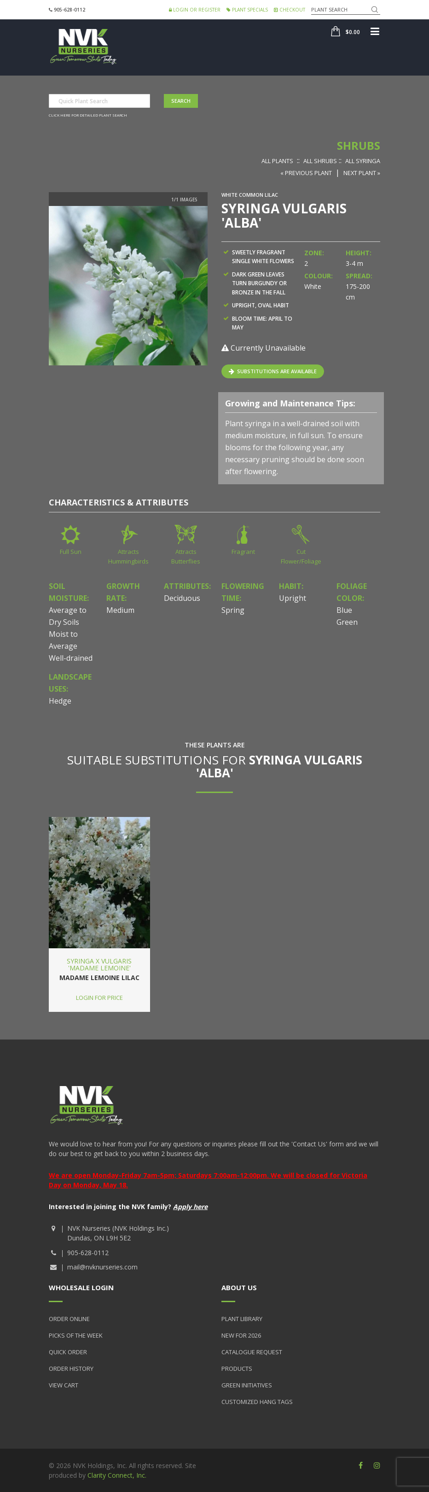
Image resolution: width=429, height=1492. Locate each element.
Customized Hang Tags (257, 1402)
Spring (232, 610)
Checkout (289, 9)
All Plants (277, 161)
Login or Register (194, 9)
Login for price (99, 997)
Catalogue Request (251, 1352)
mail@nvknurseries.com (102, 1267)
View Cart (63, 1385)
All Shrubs (320, 161)
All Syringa (362, 161)
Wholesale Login (81, 1287)
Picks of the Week (76, 1335)
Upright (292, 598)
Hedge (60, 701)
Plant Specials (247, 9)
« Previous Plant (306, 173)
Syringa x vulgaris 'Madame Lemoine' (99, 964)
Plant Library (241, 1319)
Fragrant (243, 551)
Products (236, 1368)
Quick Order (68, 1352)
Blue (344, 610)
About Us (239, 1287)
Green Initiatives (246, 1385)
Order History (71, 1368)
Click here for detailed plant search (88, 114)
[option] (128, 285)
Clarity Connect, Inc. (116, 1475)
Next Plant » (361, 173)
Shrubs (358, 145)
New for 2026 (241, 1335)
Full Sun (70, 551)
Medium (120, 610)
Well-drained (71, 658)
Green (347, 622)
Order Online (69, 1319)
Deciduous (182, 598)
